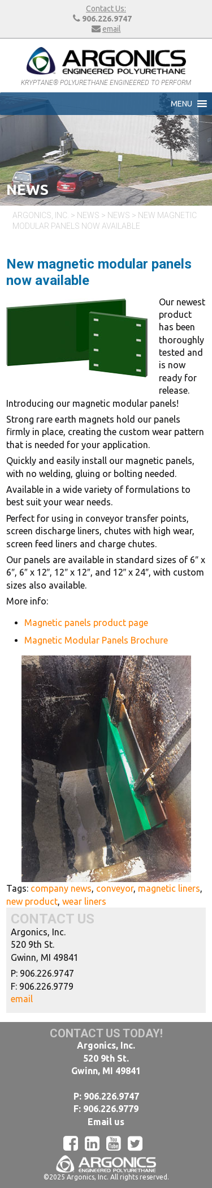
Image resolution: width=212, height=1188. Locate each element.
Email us (106, 1122)
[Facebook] (74, 1143)
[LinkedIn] (95, 1143)
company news (61, 888)
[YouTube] (117, 1143)
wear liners (84, 901)
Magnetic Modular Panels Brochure (96, 640)
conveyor (114, 888)
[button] (181, 103)
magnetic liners (169, 888)
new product (32, 901)
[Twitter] (138, 1143)
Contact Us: (106, 8)
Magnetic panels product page (86, 623)
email (111, 28)
